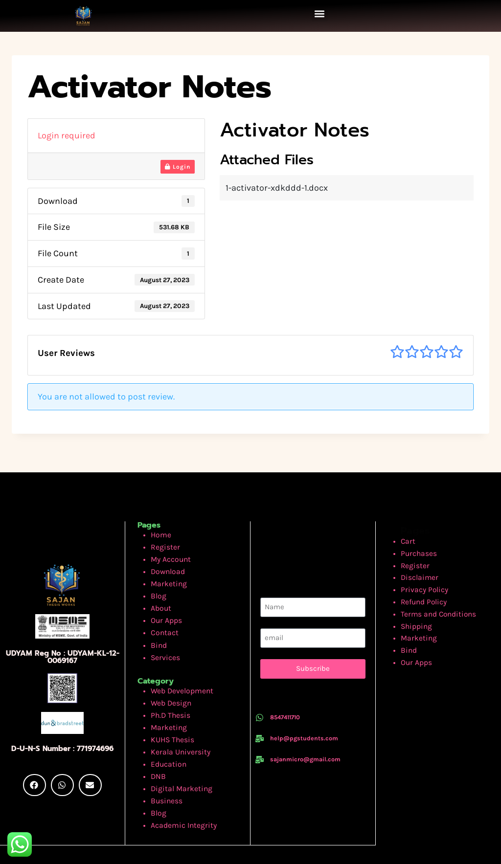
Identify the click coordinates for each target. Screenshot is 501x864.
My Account (168, 556)
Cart (411, 540)
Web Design (169, 687)
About (160, 600)
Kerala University (177, 730)
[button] (320, 13)
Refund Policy (426, 595)
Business (165, 774)
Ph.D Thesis (168, 697)
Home (160, 534)
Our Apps (164, 611)
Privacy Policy (426, 584)
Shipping (419, 617)
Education (166, 741)
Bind (158, 633)
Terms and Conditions (438, 606)
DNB (157, 752)
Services (163, 644)
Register (163, 545)
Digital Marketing (178, 763)
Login (177, 166)
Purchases (421, 551)
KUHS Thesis (170, 719)
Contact (163, 622)
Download (166, 567)
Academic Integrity (179, 796)
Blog (158, 589)
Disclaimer (421, 573)
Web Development (178, 675)
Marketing (166, 578)
